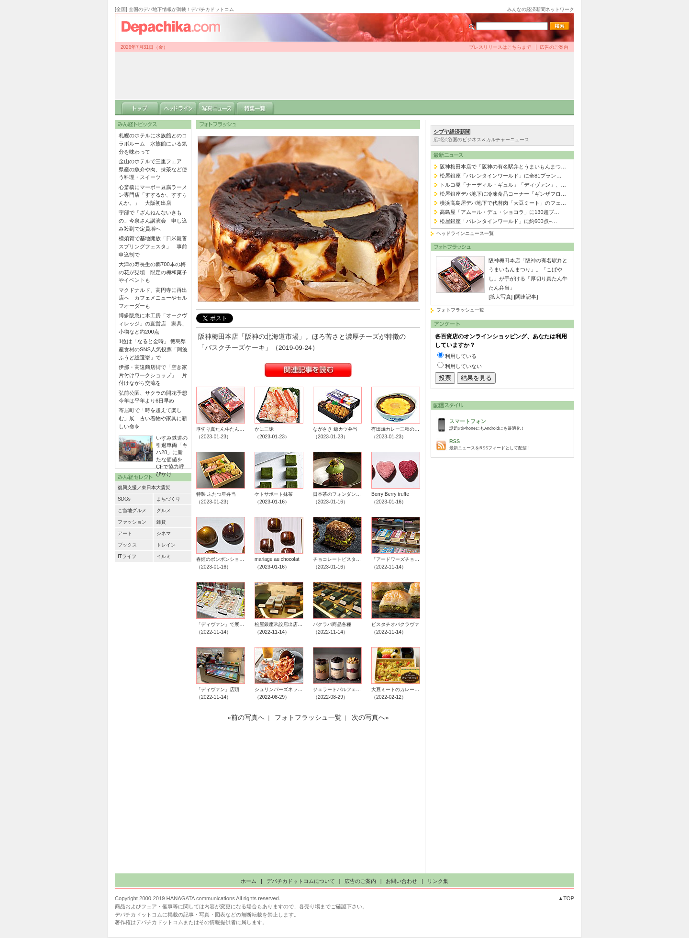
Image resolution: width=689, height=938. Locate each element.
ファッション (132, 522)
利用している (461, 356)
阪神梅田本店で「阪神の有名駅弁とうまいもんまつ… (503, 166)
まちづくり (168, 499)
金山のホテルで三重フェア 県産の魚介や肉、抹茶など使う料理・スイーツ (153, 169)
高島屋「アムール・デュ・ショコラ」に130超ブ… (499, 212)
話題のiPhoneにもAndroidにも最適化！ (509, 423)
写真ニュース (217, 107)
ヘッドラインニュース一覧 (465, 233)
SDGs (124, 499)
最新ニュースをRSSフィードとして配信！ (509, 443)
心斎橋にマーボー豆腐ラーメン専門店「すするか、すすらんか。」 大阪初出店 (153, 195)
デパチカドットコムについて (301, 881)
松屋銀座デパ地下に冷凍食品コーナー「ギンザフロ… (503, 194)
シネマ (163, 533)
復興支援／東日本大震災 (144, 487)
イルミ (163, 556)
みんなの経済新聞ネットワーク (540, 9)
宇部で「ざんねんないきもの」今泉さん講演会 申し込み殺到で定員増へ (153, 221)
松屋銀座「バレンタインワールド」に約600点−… (498, 221)
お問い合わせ (401, 881)
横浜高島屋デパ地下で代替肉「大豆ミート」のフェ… (503, 203)
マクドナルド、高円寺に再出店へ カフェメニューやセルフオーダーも (153, 298)
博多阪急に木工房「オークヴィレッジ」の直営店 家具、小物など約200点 (153, 324)
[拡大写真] (500, 297)
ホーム (248, 881)
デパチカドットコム (174, 27)
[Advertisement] (344, 75)
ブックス (127, 544)
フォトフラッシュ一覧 (460, 310)
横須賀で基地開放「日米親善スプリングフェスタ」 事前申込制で (153, 246)
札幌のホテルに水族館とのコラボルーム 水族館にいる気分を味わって (153, 144)
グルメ (163, 510)
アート (125, 533)
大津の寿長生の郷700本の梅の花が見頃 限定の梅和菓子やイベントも (153, 272)
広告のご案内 (554, 47)
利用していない (463, 366)
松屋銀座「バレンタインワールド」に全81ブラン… (501, 176)
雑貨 (161, 522)
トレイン (166, 544)
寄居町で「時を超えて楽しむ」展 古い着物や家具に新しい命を (153, 418)
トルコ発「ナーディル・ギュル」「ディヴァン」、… (503, 185)
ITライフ (127, 556)
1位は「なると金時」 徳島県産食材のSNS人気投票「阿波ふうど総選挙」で (153, 349)
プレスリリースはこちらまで (500, 47)
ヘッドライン (178, 107)
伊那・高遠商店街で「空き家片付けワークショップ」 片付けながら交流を (153, 375)
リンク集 (437, 881)
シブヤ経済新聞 (451, 131)
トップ (140, 107)
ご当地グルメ (132, 510)
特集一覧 (255, 107)
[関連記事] (526, 297)
